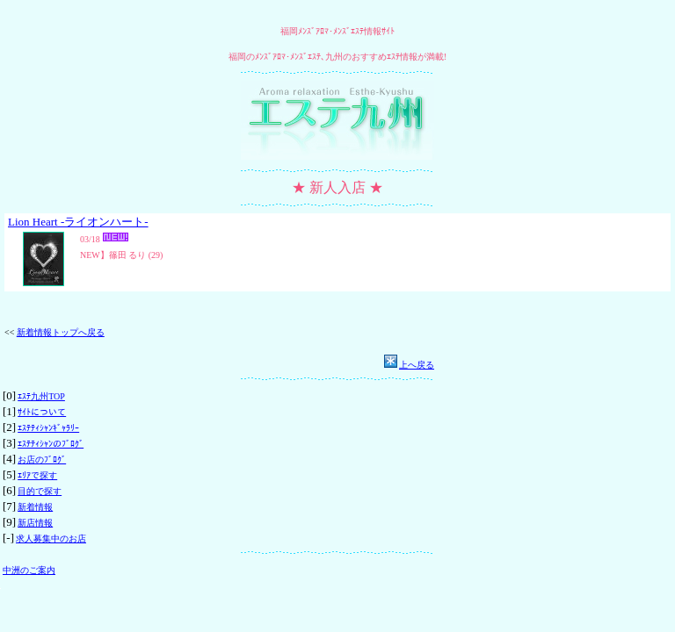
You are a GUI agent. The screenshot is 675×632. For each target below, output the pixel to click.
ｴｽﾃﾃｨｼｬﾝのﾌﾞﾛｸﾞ (50, 444)
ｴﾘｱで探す (37, 475)
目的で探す (40, 491)
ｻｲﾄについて (42, 412)
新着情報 (35, 507)
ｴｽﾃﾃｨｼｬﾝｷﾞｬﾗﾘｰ (48, 428)
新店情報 (35, 523)
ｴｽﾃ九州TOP (41, 396)
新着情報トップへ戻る (61, 332)
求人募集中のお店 (51, 538)
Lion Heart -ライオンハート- (78, 221)
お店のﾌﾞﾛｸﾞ (42, 459)
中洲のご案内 (29, 570)
